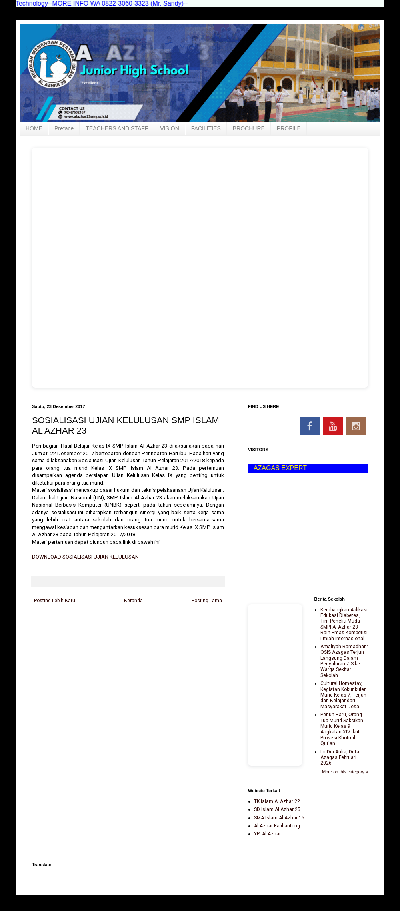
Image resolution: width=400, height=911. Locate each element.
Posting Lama (207, 600)
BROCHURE (249, 128)
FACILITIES (206, 128)
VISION (169, 128)
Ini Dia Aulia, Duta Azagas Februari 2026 (339, 757)
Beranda (133, 600)
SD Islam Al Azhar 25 (277, 809)
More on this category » (345, 771)
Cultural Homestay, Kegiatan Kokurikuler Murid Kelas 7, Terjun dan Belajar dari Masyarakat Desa (343, 695)
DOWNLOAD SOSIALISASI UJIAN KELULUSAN (85, 557)
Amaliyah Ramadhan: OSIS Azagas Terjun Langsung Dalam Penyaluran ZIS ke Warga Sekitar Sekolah (344, 661)
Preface (64, 128)
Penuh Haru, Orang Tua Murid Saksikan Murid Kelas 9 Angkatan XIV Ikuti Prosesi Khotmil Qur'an (341, 729)
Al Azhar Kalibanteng (277, 826)
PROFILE (289, 128)
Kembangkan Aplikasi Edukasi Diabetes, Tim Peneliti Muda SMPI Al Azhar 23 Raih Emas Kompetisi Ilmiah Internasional (344, 624)
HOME (34, 128)
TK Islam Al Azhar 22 (277, 801)
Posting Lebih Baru (54, 600)
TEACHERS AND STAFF (117, 128)
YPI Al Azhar (267, 834)
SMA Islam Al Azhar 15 (279, 818)
